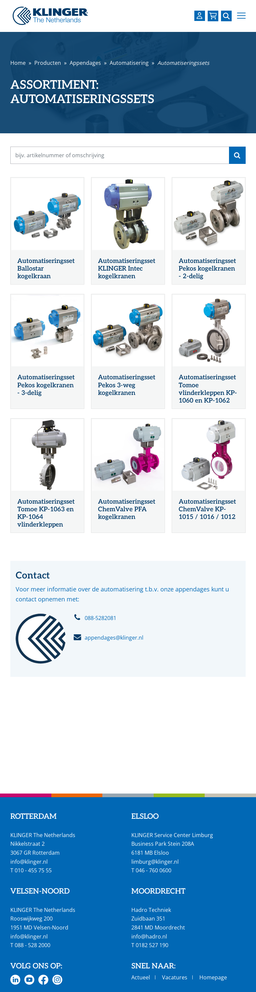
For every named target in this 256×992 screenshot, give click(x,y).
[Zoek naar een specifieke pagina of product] (226, 16)
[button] (241, 16)
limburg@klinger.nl (155, 861)
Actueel (140, 977)
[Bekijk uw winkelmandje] (213, 16)
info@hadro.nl (149, 936)
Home (18, 63)
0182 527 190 (152, 945)
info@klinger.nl (29, 861)
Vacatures (174, 977)
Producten (47, 63)
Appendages (85, 63)
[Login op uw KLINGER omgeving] (199, 16)
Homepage (213, 977)
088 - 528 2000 (32, 945)
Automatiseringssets (183, 63)
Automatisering (129, 63)
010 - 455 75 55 (33, 870)
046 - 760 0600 (153, 870)
